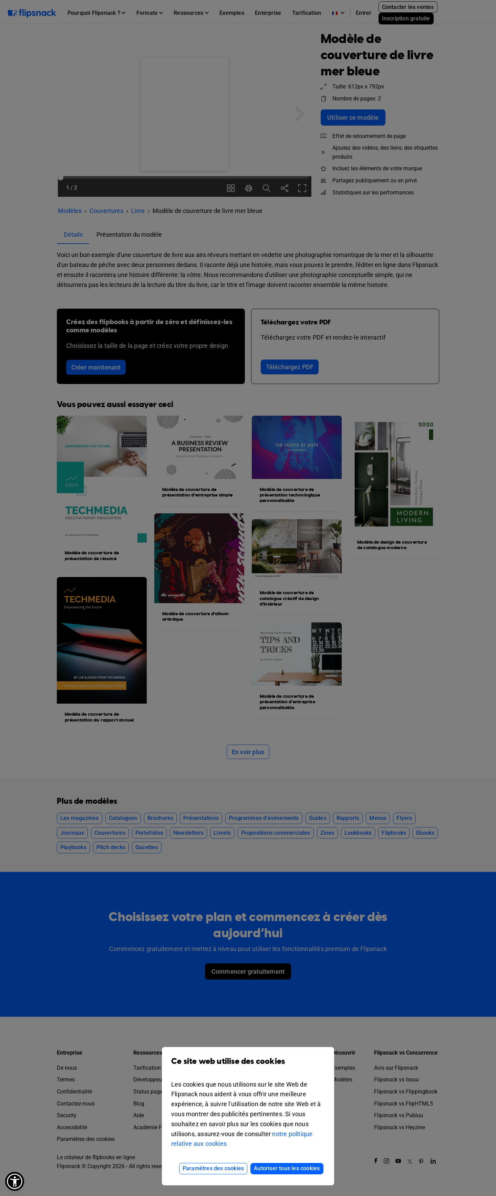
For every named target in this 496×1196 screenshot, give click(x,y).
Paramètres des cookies (213, 1168)
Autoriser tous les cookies (287, 1168)
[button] (14, 1181)
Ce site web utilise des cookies (248, 1066)
